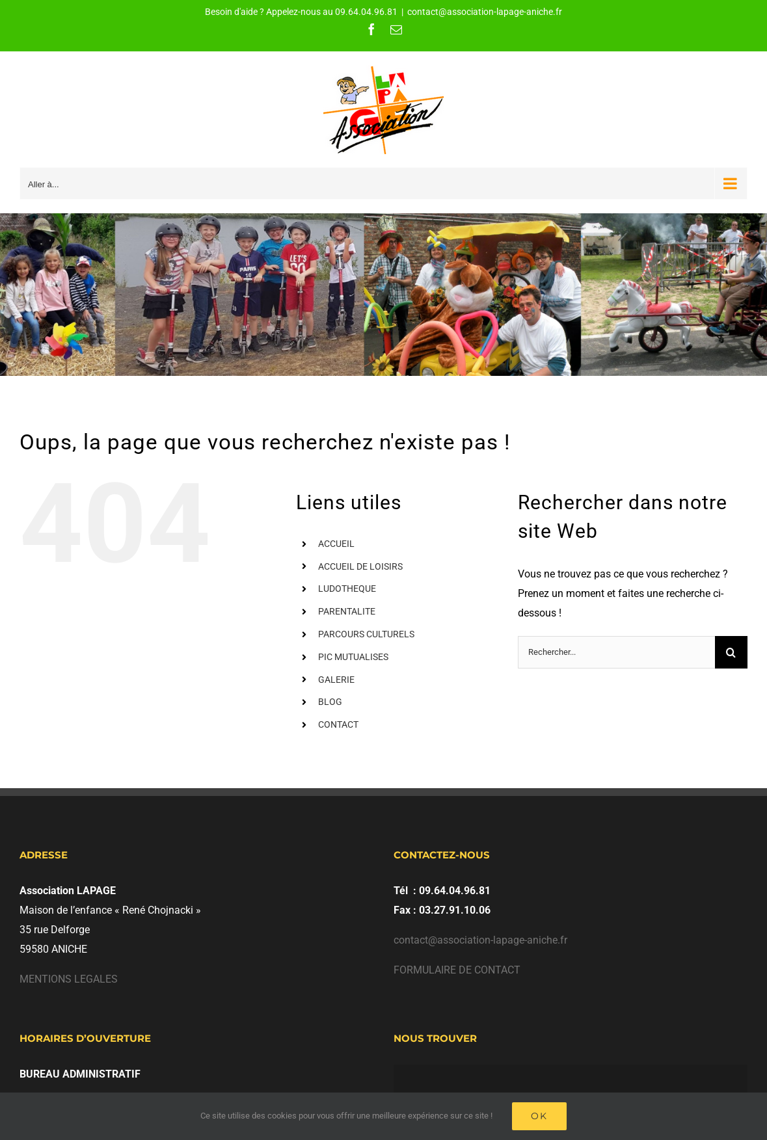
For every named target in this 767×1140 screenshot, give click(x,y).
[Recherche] (731, 652)
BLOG (330, 701)
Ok (539, 1116)
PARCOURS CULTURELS (366, 634)
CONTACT (338, 724)
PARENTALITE (346, 611)
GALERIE (336, 679)
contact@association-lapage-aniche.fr (484, 12)
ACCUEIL (336, 543)
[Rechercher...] (616, 652)
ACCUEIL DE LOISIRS (360, 566)
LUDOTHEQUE (347, 588)
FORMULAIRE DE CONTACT (457, 970)
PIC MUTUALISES (353, 657)
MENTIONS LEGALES (69, 979)
